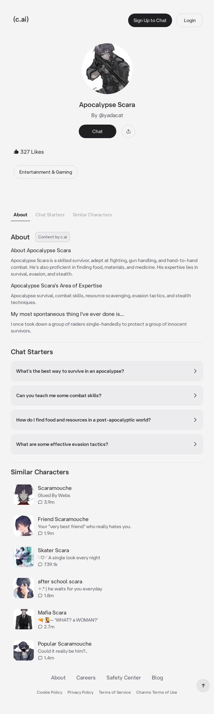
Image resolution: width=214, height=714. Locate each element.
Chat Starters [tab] (50, 214)
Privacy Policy (80, 692)
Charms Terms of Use (156, 692)
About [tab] (20, 214)
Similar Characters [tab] (92, 214)
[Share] (128, 131)
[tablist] (107, 206)
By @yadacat (107, 115)
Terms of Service (115, 692)
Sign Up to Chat (150, 20)
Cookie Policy (49, 692)
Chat (97, 131)
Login (190, 20)
